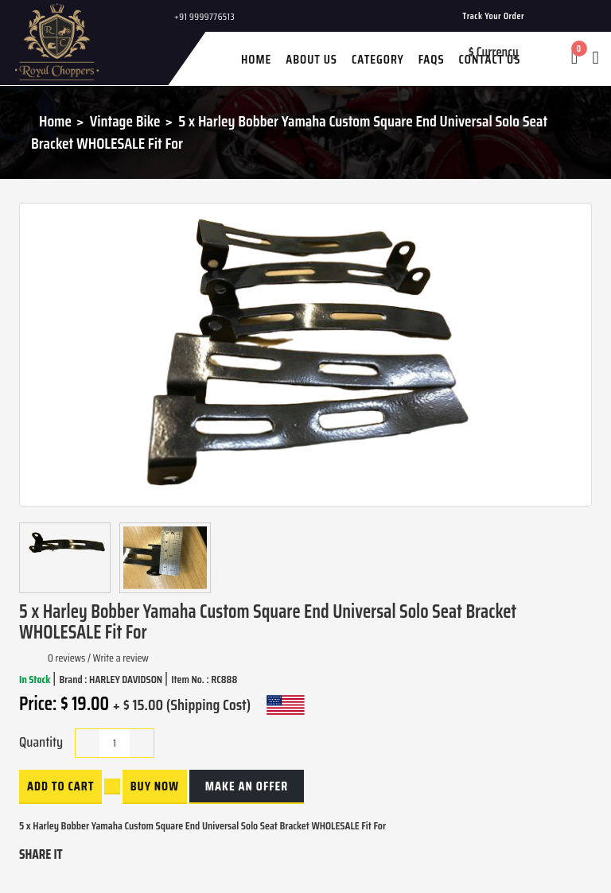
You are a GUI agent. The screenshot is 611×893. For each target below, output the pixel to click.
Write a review (121, 657)
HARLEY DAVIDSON (127, 679)
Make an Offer (246, 786)
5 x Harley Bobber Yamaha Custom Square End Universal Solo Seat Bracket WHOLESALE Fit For (289, 132)
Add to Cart (60, 786)
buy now (154, 786)
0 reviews (66, 657)
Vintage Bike (125, 121)
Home (55, 121)
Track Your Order (493, 15)
